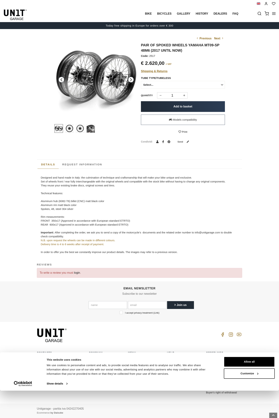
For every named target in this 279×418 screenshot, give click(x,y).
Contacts (172, 376)
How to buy (173, 359)
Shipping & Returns (154, 71)
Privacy (93, 370)
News (131, 376)
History (202, 13)
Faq (235, 13)
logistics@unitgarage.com (59, 359)
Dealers (220, 13)
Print (182, 131)
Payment (211, 370)
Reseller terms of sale (219, 364)
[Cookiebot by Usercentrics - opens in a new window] (23, 411)
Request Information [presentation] (82, 164)
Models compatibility (183, 119)
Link (156, 312)
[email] (147, 305)
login (77, 272)
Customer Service (177, 364)
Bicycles (164, 13)
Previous (204, 38)
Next (219, 38)
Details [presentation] (48, 164)
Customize (249, 400)
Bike (148, 13)
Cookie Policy (97, 376)
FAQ (169, 370)
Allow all (249, 389)
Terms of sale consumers (220, 359)
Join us (180, 304)
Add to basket (182, 106)
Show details (55, 410)
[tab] (48, 164)
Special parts (135, 364)
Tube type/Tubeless (156, 77)
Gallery (183, 13)
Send (184, 141)
